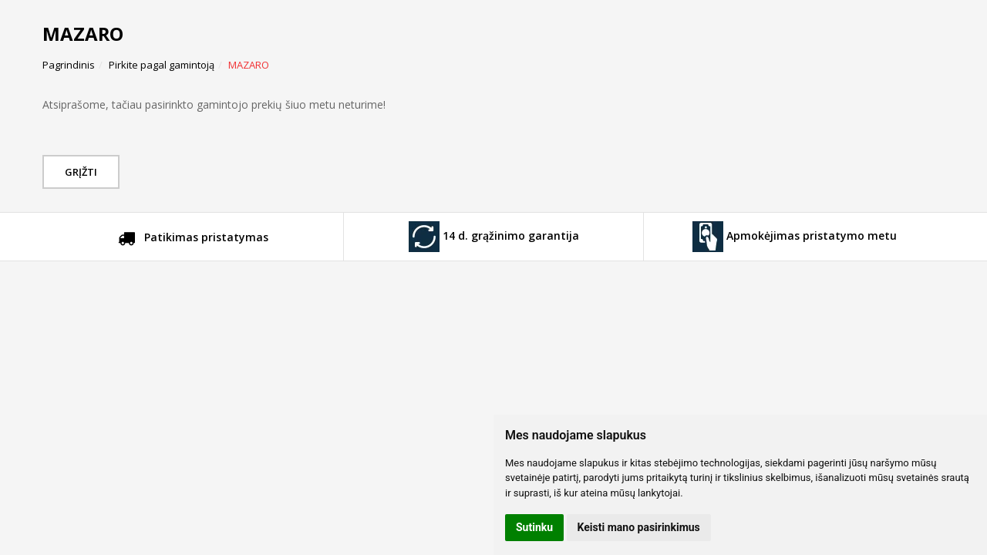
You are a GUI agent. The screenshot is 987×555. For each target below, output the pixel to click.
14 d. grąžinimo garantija (494, 236)
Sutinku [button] (534, 527)
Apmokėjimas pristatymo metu (794, 236)
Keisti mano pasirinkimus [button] (639, 527)
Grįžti (83, 172)
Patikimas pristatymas (193, 239)
